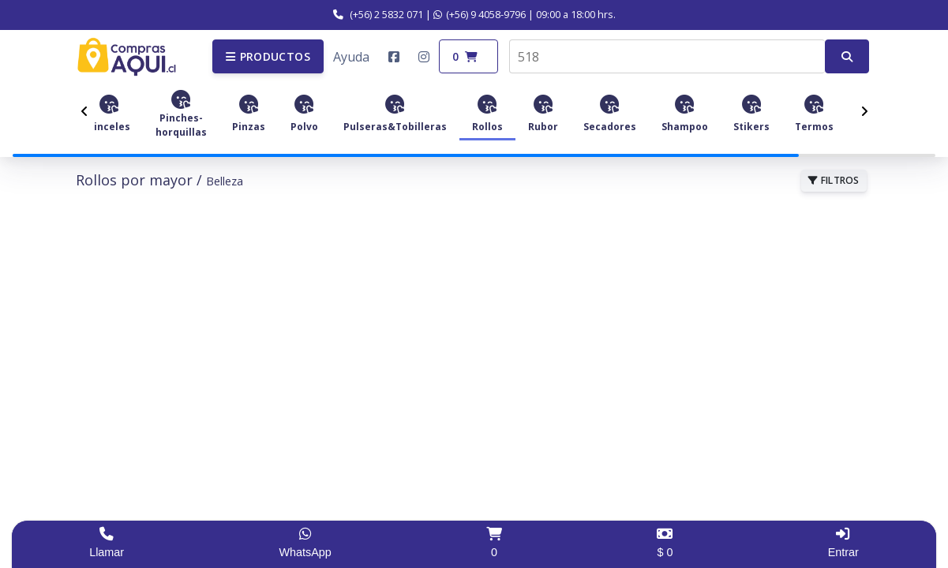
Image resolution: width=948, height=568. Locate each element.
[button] (268, 56)
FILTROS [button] (834, 180)
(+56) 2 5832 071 (378, 14)
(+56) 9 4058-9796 (479, 14)
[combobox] (667, 56)
